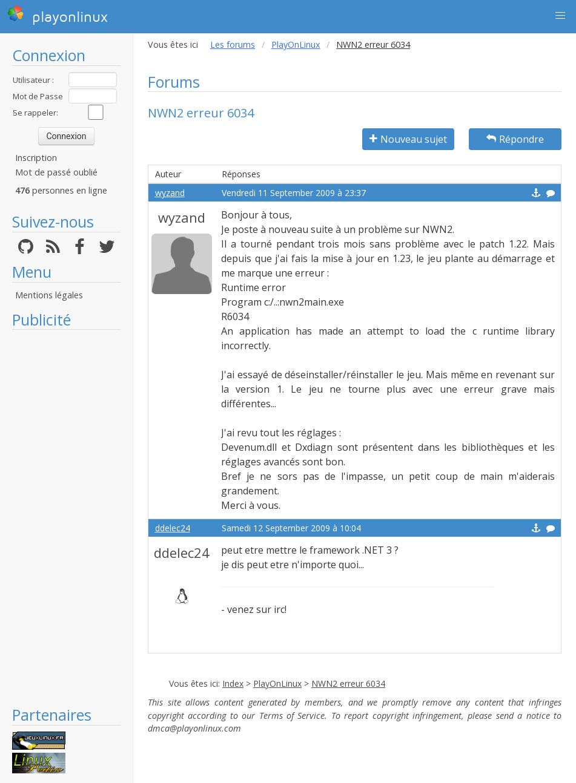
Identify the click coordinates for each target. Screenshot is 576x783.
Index (232, 683)
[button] (560, 15)
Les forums (232, 44)
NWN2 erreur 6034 (348, 683)
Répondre (515, 139)
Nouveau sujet (408, 139)
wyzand (170, 192)
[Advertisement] (66, 517)
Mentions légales (49, 295)
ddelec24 (172, 528)
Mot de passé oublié (56, 172)
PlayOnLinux (295, 44)
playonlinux (57, 15)
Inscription (36, 157)
